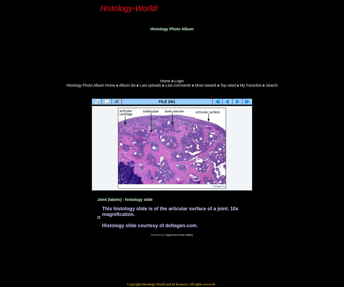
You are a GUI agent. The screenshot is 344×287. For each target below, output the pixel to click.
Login (179, 81)
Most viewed (205, 85)
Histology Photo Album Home (90, 85)
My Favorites (250, 85)
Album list (127, 85)
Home (165, 81)
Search (272, 85)
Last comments (178, 85)
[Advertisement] (172, 53)
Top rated (228, 85)
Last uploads (150, 85)
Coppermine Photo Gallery (178, 235)
